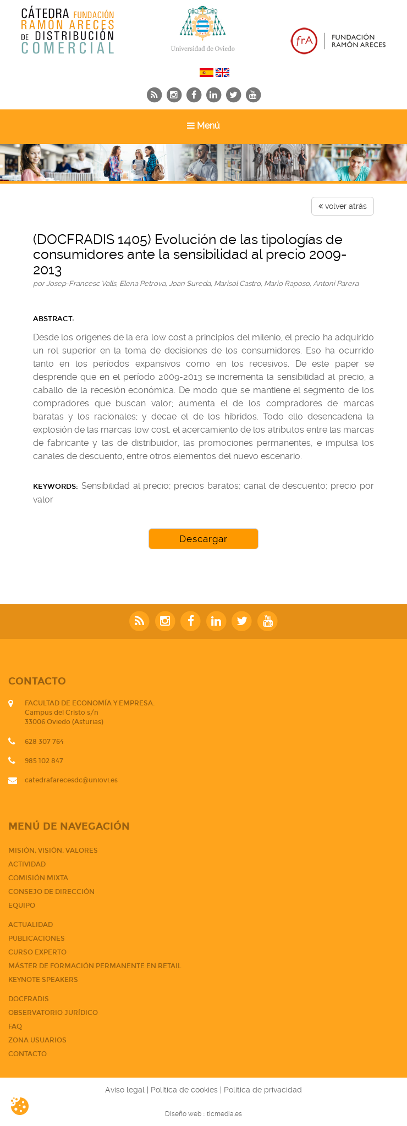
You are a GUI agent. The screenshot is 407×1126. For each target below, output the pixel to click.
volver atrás (342, 206)
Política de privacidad (263, 1089)
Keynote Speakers (43, 980)
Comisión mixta (38, 878)
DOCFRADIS (28, 999)
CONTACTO (27, 1054)
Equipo (21, 905)
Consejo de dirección (51, 892)
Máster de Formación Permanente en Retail (95, 966)
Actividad (27, 864)
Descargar (203, 538)
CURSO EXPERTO (37, 952)
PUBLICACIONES (36, 938)
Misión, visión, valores (53, 850)
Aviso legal (125, 1089)
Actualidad (30, 925)
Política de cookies (184, 1089)
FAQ (15, 1026)
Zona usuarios (37, 1040)
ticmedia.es (224, 1114)
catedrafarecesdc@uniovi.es (71, 780)
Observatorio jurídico (53, 1013)
